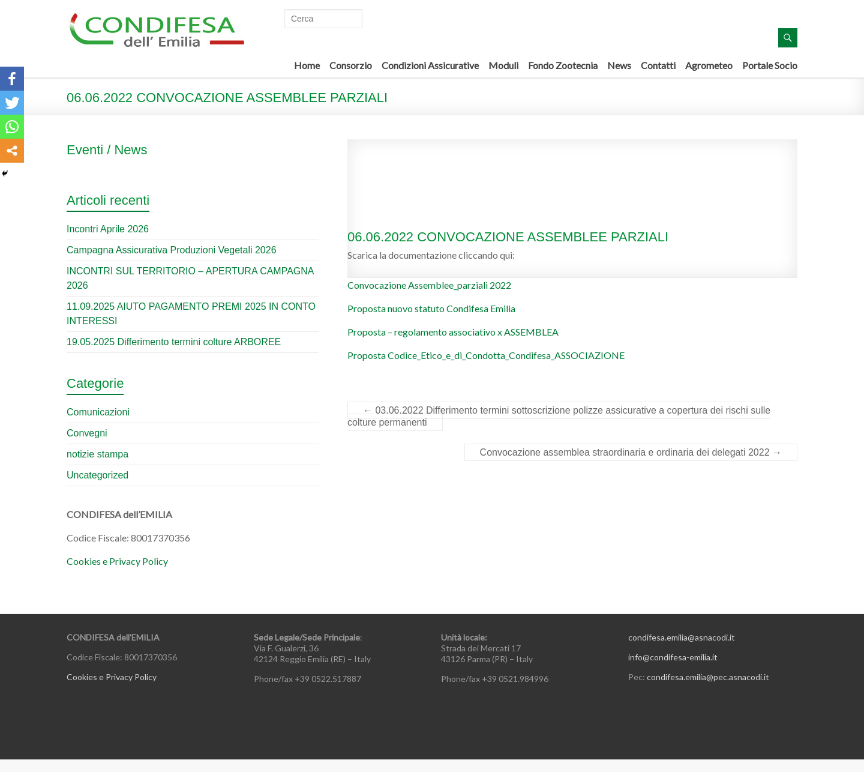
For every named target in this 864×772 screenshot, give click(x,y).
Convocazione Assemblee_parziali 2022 (429, 285)
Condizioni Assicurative (430, 65)
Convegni (87, 433)
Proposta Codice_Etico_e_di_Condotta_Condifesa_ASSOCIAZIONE (486, 355)
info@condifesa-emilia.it (673, 657)
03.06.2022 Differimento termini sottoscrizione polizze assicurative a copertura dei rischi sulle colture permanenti (558, 416)
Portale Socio (769, 65)
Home (307, 65)
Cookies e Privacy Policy (117, 561)
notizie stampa (97, 454)
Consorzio (350, 65)
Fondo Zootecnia (563, 65)
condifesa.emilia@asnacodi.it (681, 637)
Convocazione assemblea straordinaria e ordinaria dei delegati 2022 (631, 452)
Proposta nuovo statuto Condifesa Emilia (431, 308)
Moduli (503, 65)
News (619, 65)
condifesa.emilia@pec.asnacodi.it (708, 677)
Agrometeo (709, 65)
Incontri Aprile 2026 (108, 229)
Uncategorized (97, 475)
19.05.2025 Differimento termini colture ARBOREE (174, 342)
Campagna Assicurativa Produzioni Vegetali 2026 (172, 250)
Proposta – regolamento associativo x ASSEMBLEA (453, 331)
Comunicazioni (98, 412)
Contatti (658, 65)
